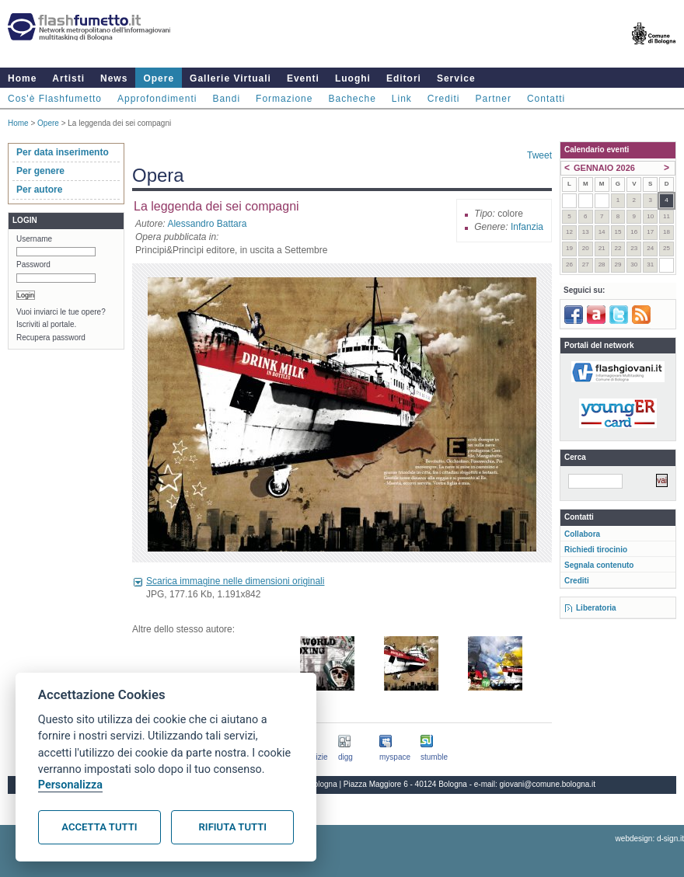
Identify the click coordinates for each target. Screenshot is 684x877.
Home (22, 78)
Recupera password (51, 337)
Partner (493, 98)
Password (33, 264)
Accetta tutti (99, 827)
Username (34, 239)
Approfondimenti (157, 98)
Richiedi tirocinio (595, 549)
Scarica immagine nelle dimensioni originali (235, 581)
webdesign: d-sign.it (650, 838)
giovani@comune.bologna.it (548, 784)
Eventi (303, 78)
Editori (403, 78)
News (113, 78)
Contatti (546, 98)
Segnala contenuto (598, 565)
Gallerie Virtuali (230, 78)
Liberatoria (596, 608)
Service (456, 78)
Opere (158, 78)
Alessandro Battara (206, 223)
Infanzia (527, 226)
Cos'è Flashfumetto (55, 98)
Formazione (284, 98)
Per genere (40, 170)
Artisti (68, 78)
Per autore (39, 189)
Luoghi (353, 78)
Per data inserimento (62, 152)
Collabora (582, 534)
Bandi (226, 98)
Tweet (539, 155)
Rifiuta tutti (233, 827)
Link (402, 98)
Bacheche (351, 98)
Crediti (444, 98)
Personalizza (70, 785)
